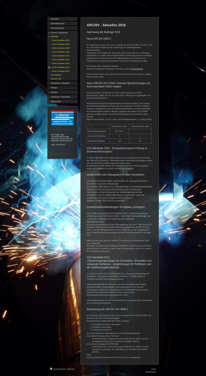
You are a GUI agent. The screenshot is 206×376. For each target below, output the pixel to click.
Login (153, 369)
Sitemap (70, 369)
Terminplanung (136, 69)
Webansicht (150, 372)
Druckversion (58, 369)
